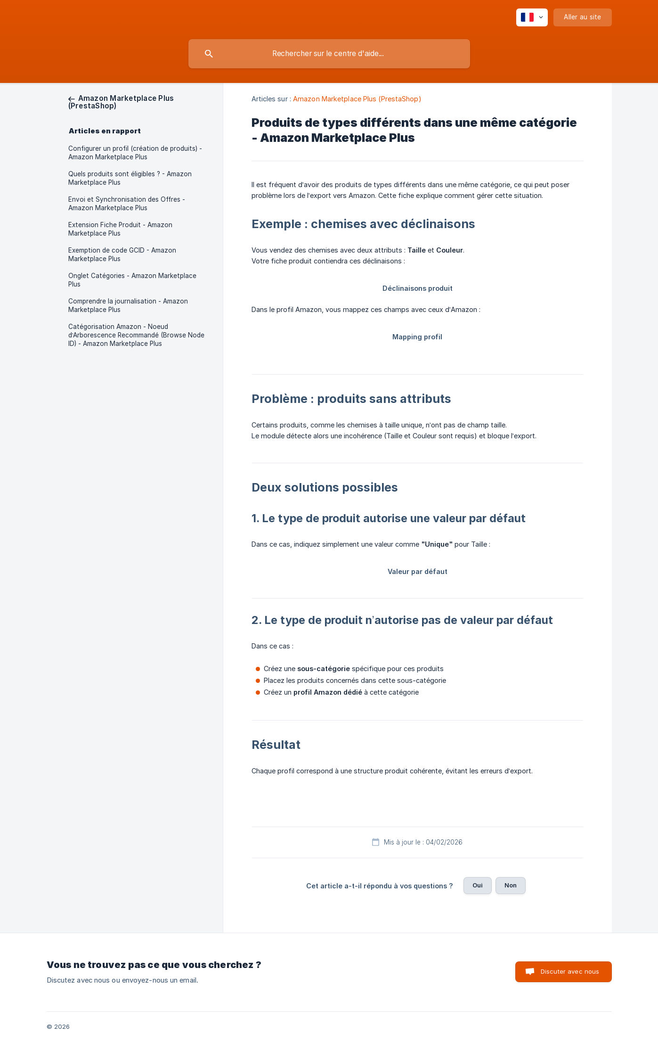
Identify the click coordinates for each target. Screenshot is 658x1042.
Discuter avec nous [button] (570, 971)
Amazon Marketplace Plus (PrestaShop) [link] (357, 99)
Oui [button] (477, 885)
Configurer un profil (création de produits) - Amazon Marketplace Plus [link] (135, 153)
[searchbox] (329, 53)
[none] (532, 17)
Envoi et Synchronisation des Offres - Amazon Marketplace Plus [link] (126, 204)
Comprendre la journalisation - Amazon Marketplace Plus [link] (128, 305)
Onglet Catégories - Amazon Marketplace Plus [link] (132, 280)
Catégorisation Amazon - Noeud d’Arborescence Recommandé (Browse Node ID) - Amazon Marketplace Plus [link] (136, 335)
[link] (121, 102)
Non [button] (510, 885)
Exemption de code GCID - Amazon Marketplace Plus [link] (122, 254)
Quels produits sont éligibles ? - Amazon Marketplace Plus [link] (130, 178)
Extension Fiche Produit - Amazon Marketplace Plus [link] (120, 229)
